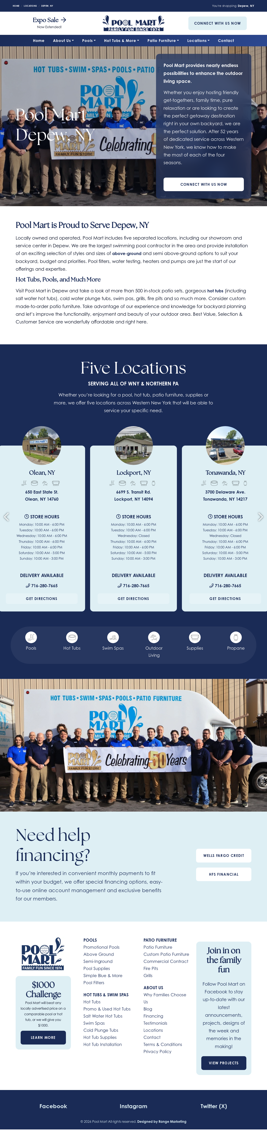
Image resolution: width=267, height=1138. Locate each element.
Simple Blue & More (102, 976)
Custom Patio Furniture (166, 954)
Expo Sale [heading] (49, 20)
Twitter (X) (214, 1106)
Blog (148, 1009)
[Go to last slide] (6, 519)
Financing (153, 1016)
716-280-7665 (41, 586)
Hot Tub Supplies (100, 1038)
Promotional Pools (101, 947)
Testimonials (155, 1023)
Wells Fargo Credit (223, 856)
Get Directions (41, 599)
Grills (148, 976)
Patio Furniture (161, 40)
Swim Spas (94, 1023)
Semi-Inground (98, 962)
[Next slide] (260, 519)
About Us (62, 40)
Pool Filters (93, 983)
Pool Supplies (96, 969)
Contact (226, 40)
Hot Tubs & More (120, 40)
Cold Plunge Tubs (100, 1030)
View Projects (224, 1063)
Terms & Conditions (163, 1045)
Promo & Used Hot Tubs (107, 1009)
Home (39, 40)
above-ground (128, 253)
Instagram (133, 1106)
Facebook (53, 1106)
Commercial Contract (166, 962)
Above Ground (98, 954)
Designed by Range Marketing (161, 1122)
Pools (87, 40)
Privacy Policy (157, 1052)
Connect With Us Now (217, 23)
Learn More (43, 1038)
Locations (197, 40)
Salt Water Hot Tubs (102, 1016)
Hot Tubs (92, 1002)
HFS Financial (224, 875)
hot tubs (216, 291)
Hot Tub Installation (102, 1045)
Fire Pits (151, 969)
